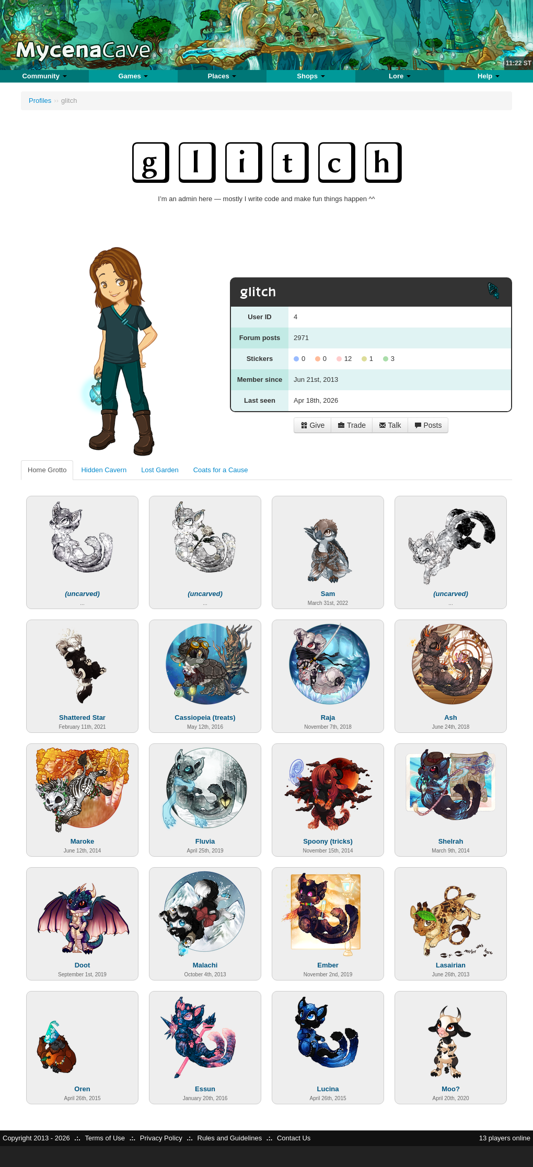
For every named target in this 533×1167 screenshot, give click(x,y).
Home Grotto (47, 470)
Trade (352, 425)
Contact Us (293, 1138)
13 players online (504, 1138)
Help (489, 76)
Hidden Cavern (103, 470)
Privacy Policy (161, 1138)
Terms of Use (105, 1138)
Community (44, 76)
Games (133, 76)
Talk (390, 425)
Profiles (40, 100)
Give (312, 425)
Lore (400, 76)
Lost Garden (160, 470)
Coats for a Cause (220, 470)
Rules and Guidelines (230, 1138)
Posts (428, 425)
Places (222, 76)
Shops (311, 76)
